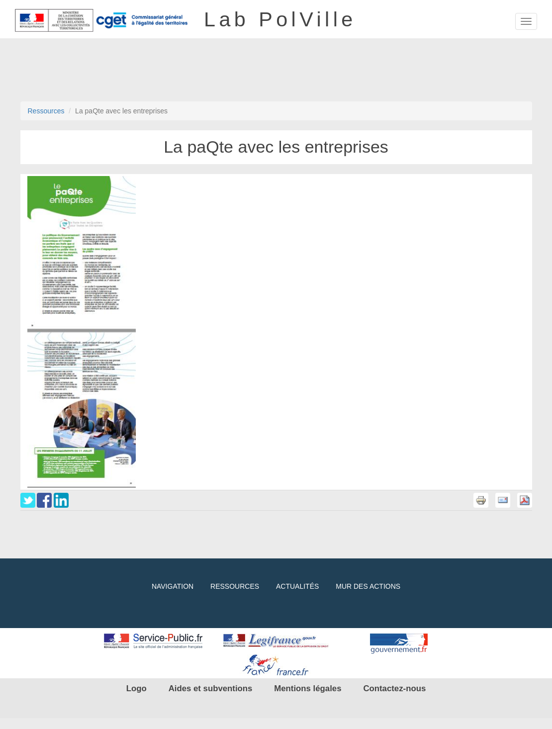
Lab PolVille (280, 16)
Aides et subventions (211, 688)
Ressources (46, 111)
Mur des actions (368, 586)
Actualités (297, 586)
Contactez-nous (394, 688)
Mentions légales (307, 688)
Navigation (172, 586)
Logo (136, 688)
